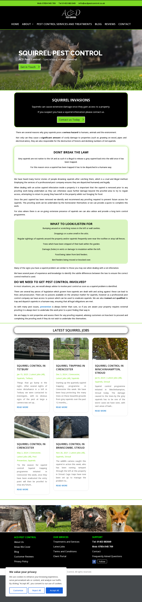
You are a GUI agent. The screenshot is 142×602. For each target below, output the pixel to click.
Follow (102, 561)
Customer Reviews (24, 556)
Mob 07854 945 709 (46, 3)
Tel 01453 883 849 (67, 3)
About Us (19, 542)
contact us (98, 112)
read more (22, 407)
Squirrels (21, 378)
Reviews (110, 24)
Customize (18, 590)
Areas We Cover (22, 546)
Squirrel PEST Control (60, 54)
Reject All (36, 590)
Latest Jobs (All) (37, 374)
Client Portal (59, 556)
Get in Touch (28, 67)
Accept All (54, 590)
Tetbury (29, 378)
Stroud (68, 456)
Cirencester (35, 452)
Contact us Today (69, 119)
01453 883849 (104, 541)
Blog (98, 24)
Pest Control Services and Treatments (64, 24)
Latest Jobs (59, 546)
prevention (45, 306)
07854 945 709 (105, 546)
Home (15, 24)
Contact (124, 24)
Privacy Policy (21, 561)
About (26, 24)
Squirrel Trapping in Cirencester (70, 367)
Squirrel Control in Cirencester (31, 445)
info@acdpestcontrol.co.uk (91, 3)
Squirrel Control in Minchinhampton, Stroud (109, 369)
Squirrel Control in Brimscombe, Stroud (70, 445)
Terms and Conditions (65, 551)
